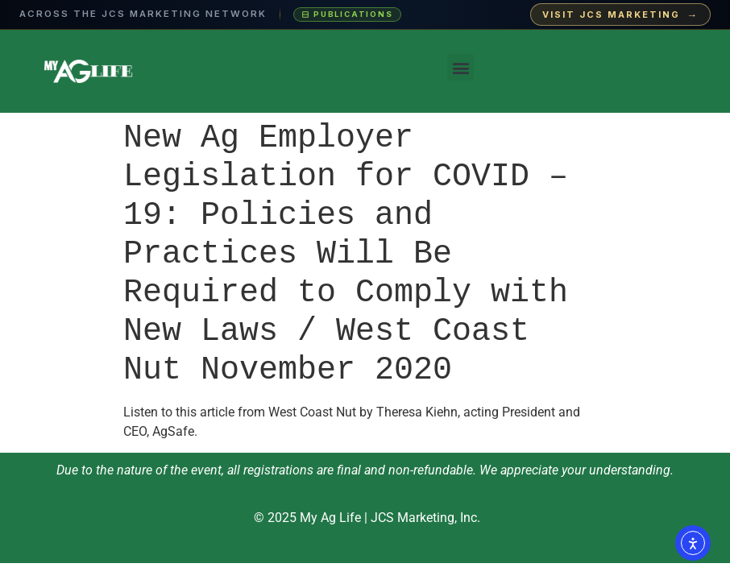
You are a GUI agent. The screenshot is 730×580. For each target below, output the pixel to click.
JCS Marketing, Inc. (425, 517)
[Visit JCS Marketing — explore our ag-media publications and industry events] (365, 15)
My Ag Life (330, 517)
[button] (460, 67)
